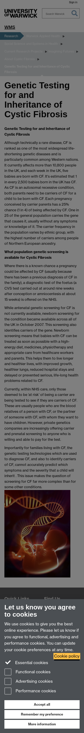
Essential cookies (26, 662)
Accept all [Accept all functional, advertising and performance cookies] (42, 704)
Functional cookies (27, 672)
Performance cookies (30, 691)
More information (42, 724)
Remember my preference (42, 714)
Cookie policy (67, 656)
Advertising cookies (28, 682)
